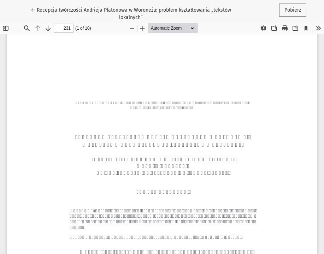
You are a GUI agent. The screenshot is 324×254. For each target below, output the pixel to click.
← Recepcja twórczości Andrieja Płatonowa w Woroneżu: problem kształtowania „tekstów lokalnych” (131, 13)
